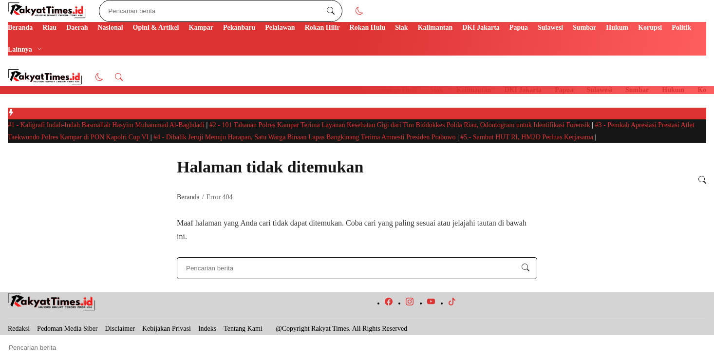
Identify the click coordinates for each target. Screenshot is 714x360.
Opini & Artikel (156, 27)
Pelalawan (280, 27)
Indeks (207, 328)
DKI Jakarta (481, 27)
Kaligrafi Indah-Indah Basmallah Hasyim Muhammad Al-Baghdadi (107, 125)
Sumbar (584, 27)
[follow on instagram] (409, 303)
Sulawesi (550, 27)
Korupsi (650, 27)
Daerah (77, 27)
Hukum (617, 27)
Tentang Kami (243, 328)
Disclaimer (120, 328)
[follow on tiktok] (452, 303)
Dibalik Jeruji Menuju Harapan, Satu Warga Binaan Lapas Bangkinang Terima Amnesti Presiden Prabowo (305, 137)
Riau (49, 27)
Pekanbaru (239, 27)
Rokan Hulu (368, 27)
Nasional (110, 27)
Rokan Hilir (322, 27)
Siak (401, 27)
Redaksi (19, 328)
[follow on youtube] (431, 303)
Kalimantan (435, 27)
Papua (518, 27)
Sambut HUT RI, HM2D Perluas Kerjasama (527, 137)
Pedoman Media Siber (67, 328)
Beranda (20, 27)
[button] (359, 11)
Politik (681, 27)
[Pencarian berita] (331, 11)
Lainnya (20, 49)
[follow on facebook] (389, 303)
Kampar (201, 27)
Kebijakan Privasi (166, 328)
